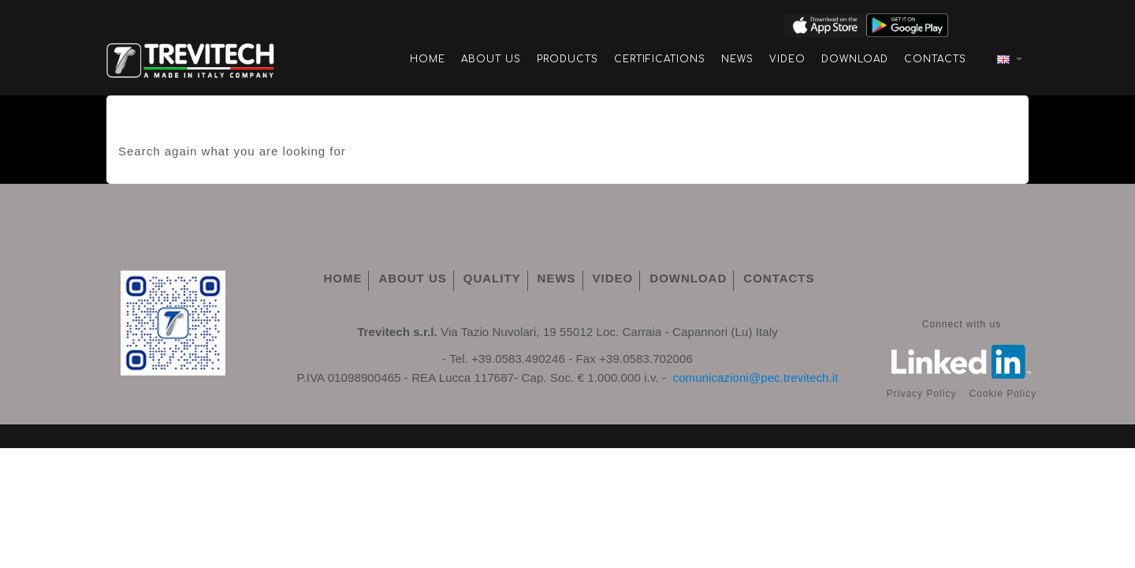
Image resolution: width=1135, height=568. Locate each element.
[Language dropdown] (1009, 59)
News (737, 59)
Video (787, 59)
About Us (491, 59)
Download (854, 59)
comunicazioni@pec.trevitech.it (756, 377)
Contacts (935, 59)
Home (427, 59)
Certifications (659, 59)
